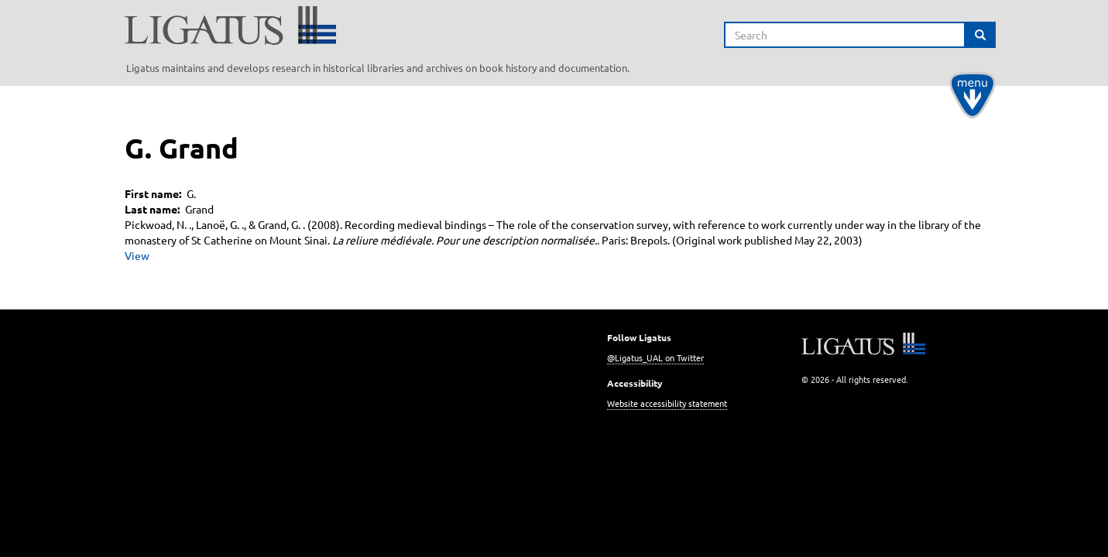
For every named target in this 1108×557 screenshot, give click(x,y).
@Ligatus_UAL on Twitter (655, 357)
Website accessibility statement (667, 403)
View (137, 255)
